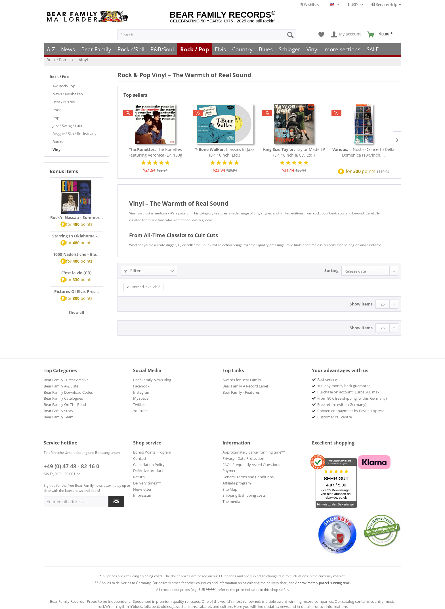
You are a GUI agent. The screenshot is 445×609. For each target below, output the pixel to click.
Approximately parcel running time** (253, 452)
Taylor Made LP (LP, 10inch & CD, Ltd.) (294, 152)
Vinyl (57, 149)
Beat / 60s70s (64, 101)
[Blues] (266, 47)
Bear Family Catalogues (63, 398)
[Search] (290, 33)
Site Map (229, 489)
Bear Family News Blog (152, 379)
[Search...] (206, 33)
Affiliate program (236, 483)
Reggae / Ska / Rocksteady (74, 133)
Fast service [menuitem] (327, 379)
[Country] (242, 47)
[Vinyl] (312, 47)
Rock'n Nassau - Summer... (76, 217)
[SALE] (373, 47)
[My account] (346, 33)
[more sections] (343, 47)
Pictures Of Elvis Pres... (76, 291)
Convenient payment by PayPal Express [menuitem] (350, 410)
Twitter (139, 404)
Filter (132, 270)
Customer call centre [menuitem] (334, 417)
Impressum (142, 495)
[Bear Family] (96, 47)
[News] (68, 47)
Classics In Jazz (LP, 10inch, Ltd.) (224, 152)
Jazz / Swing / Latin (68, 125)
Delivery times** (147, 483)
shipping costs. (151, 576)
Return (139, 476)
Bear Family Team (59, 417)
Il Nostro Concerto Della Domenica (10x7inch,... (363, 152)
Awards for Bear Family (241, 379)
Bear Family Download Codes (68, 392)
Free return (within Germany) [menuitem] (341, 404)
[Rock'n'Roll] (131, 47)
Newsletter (142, 489)
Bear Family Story (58, 410)
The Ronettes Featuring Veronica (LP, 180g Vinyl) (155, 152)
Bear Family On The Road (65, 404)
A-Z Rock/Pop (64, 85)
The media (231, 501)
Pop (56, 117)
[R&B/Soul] (162, 47)
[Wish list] (321, 33)
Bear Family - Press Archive (66, 379)
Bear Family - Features (241, 392)
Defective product (148, 470)
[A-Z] (51, 47)
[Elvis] (220, 47)
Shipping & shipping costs (244, 495)
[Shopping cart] (382, 33)
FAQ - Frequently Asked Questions (251, 464)
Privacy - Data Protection (243, 458)
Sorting (331, 270)
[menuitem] (206, 33)
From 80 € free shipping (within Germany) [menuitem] (352, 398)
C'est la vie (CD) (76, 272)
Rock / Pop (59, 76)
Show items (361, 304)
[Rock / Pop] (194, 47)
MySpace (140, 398)
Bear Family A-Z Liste (61, 386)
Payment (230, 470)
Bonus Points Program (152, 452)
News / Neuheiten (68, 93)
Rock (57, 109)
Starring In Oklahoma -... (76, 236)
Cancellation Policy (149, 464)
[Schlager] (289, 47)
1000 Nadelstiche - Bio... (76, 254)
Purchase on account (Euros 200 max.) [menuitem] (349, 392)
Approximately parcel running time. (323, 582)
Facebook (141, 386)
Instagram (141, 392)
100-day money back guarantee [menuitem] (343, 385)
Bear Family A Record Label (245, 386)
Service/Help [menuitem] (384, 4)
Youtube (140, 410)
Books (58, 141)
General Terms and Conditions (248, 476)
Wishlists (309, 4)
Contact (139, 458)
